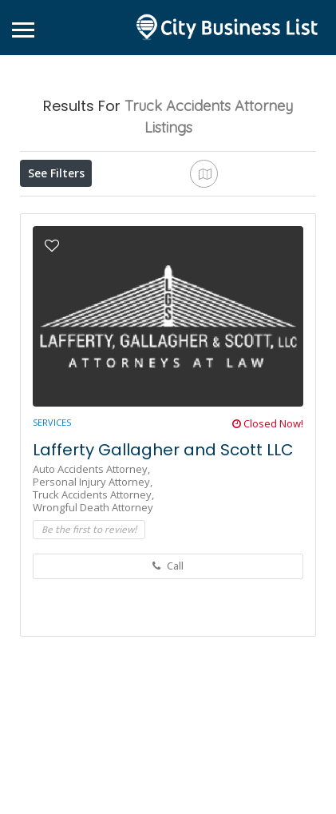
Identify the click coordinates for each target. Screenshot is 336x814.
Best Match (62, 244)
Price (49, 208)
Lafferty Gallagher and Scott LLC (163, 566)
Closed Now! (267, 540)
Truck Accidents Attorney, (93, 611)
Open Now (122, 208)
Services (52, 539)
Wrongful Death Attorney (93, 624)
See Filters (56, 173)
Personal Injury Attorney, (92, 598)
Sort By (139, 244)
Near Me (235, 208)
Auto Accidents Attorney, (91, 585)
